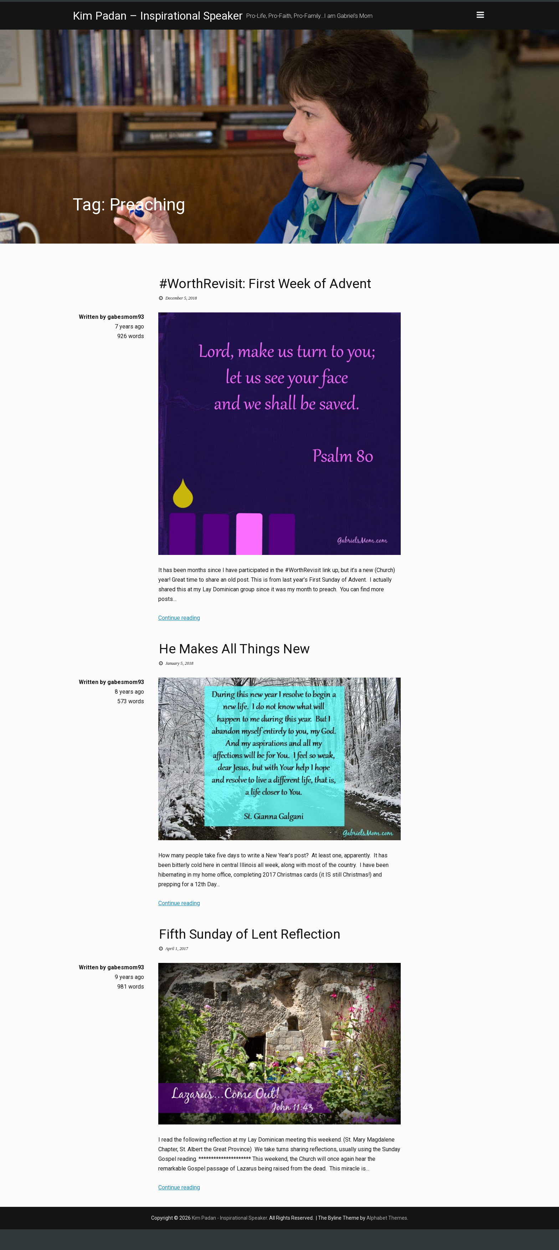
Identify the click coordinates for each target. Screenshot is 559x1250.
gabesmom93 (125, 338)
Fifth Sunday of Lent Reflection (274, 953)
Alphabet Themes (386, 1238)
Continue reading (179, 639)
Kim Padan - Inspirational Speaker (229, 1238)
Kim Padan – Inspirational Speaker (158, 15)
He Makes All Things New (255, 668)
